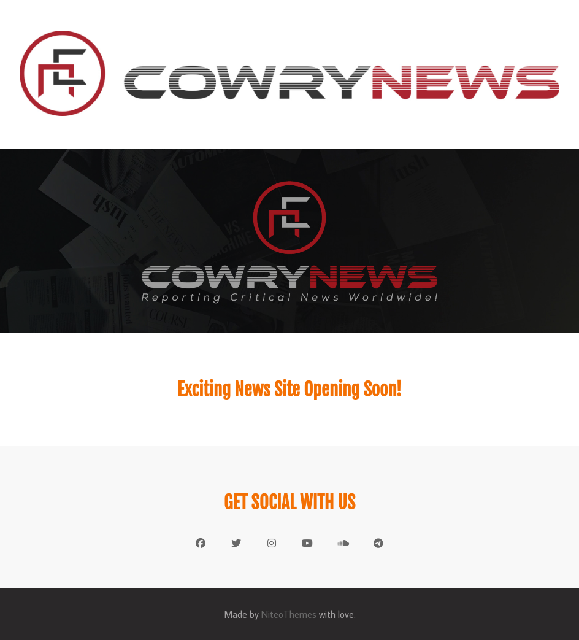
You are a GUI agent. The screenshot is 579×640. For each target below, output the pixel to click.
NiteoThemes (288, 614)
